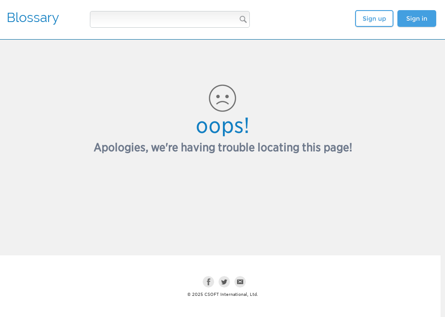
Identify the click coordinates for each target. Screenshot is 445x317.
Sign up (374, 18)
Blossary (33, 17)
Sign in (416, 18)
